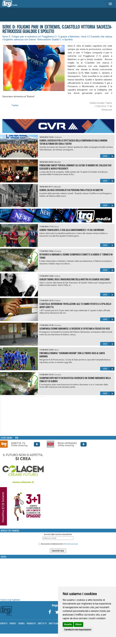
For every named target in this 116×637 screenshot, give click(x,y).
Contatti (4, 623)
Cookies (21, 623)
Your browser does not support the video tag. (23, 416)
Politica (57, 301)
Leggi (108, 156)
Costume (58, 137)
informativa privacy (70, 544)
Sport (56, 227)
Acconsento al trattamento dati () (59, 544)
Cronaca (57, 251)
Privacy (13, 623)
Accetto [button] (68, 624)
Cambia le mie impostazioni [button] (77, 629)
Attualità (57, 162)
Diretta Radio (54, 623)
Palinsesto (31, 623)
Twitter (15, 105)
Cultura (57, 276)
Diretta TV (42, 623)
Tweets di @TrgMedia (10, 600)
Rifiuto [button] (78, 624)
